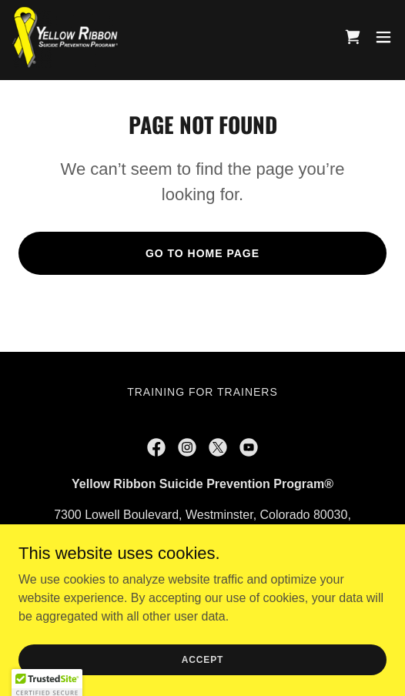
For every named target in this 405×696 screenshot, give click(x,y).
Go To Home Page (202, 253)
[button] (383, 37)
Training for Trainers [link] (202, 392)
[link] (65, 37)
